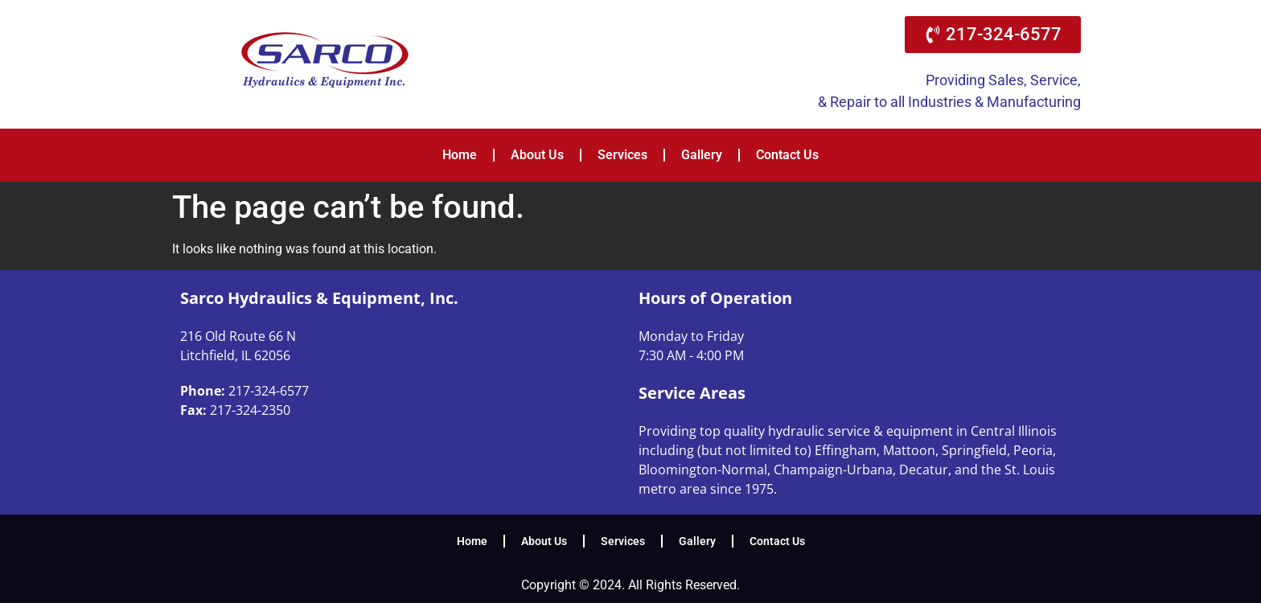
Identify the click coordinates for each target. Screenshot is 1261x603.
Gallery (701, 154)
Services (622, 154)
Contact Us (787, 154)
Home (459, 154)
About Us (537, 154)
